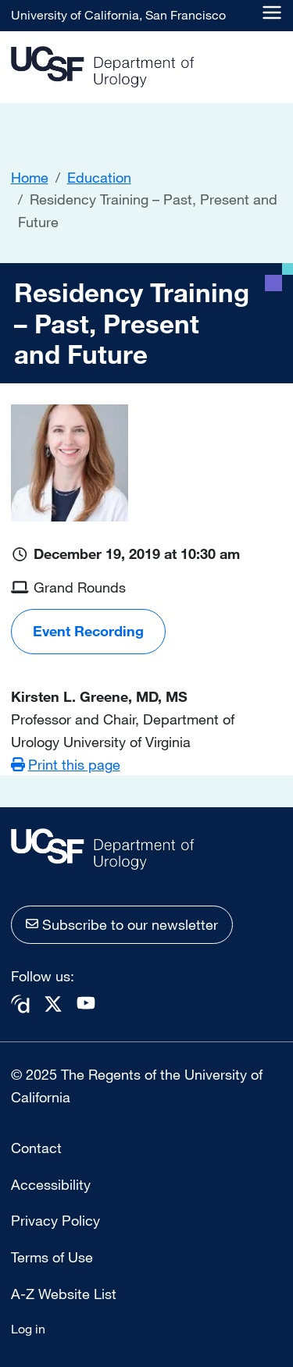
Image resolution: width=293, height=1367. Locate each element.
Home (29, 177)
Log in (28, 1329)
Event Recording (88, 630)
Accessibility (51, 1184)
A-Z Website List (63, 1293)
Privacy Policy (55, 1220)
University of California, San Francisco (118, 15)
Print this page (74, 764)
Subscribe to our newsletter (130, 924)
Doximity (20, 1004)
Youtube (86, 1003)
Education (99, 177)
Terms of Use (52, 1257)
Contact (36, 1147)
